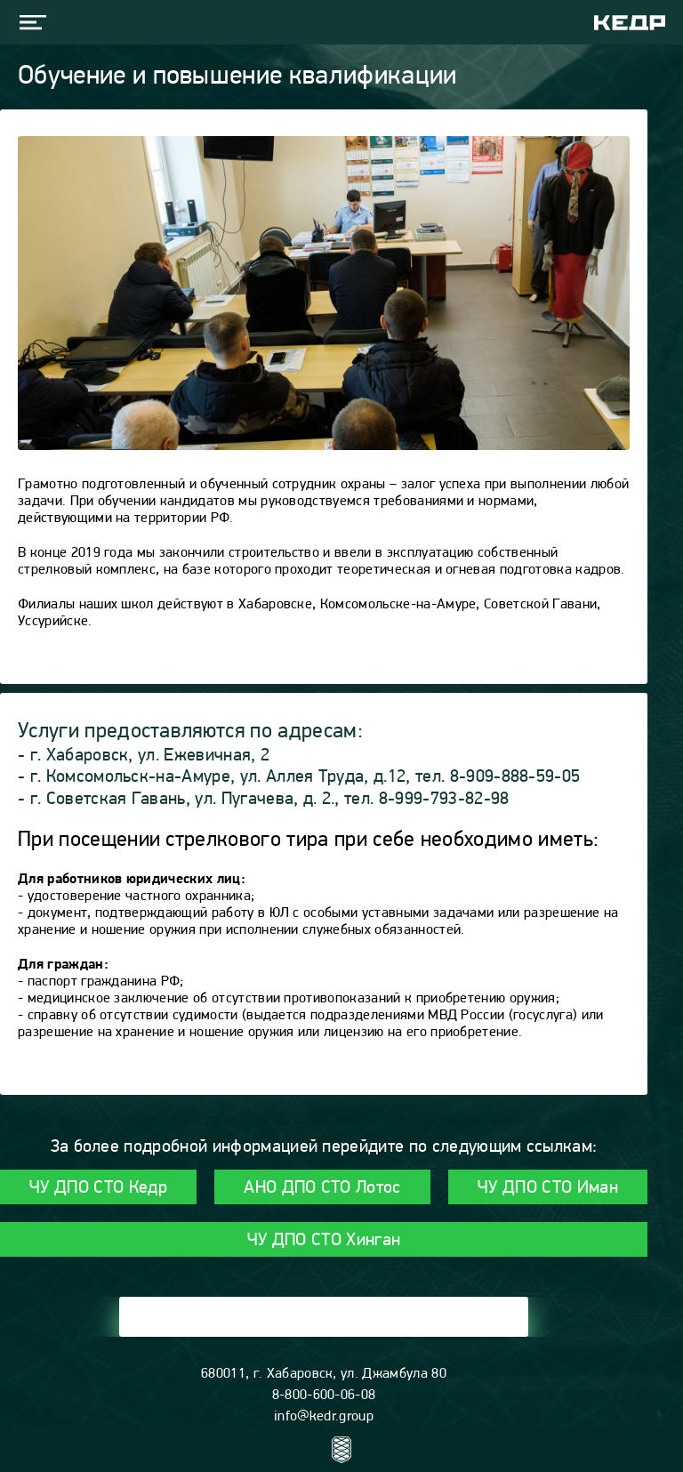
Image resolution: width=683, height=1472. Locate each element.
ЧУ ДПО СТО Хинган (323, 1241)
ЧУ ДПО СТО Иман (548, 1188)
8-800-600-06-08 (324, 1395)
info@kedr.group (324, 1417)
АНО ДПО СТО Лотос (322, 1188)
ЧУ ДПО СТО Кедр (98, 1188)
